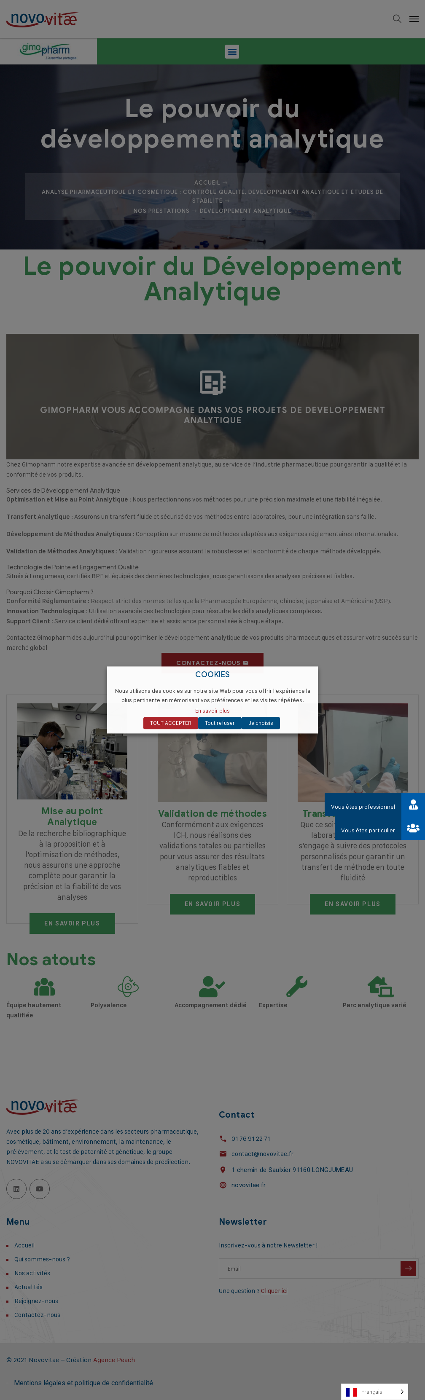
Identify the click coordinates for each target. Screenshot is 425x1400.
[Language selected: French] (374, 1392)
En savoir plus (212, 711)
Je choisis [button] (260, 723)
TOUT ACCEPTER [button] (170, 723)
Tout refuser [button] (220, 723)
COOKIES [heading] (212, 674)
